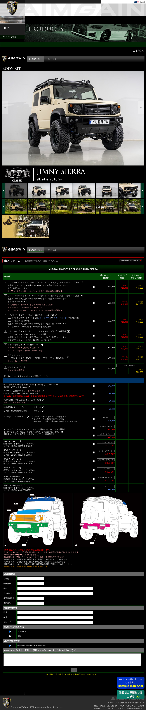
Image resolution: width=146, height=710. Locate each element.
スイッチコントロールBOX (14, 417)
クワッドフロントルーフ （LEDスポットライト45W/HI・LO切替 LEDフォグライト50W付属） (36, 356)
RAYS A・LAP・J (10, 441)
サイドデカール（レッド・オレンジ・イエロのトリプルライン (29, 385)
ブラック (37, 411)
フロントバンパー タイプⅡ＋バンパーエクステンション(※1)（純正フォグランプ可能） (44, 296)
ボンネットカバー (15, 367)
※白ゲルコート (33, 345)
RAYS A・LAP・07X (12, 477)
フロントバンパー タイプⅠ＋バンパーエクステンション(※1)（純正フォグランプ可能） (44, 282)
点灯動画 (64, 331)
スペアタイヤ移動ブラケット (21, 391)
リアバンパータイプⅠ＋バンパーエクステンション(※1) (31, 315)
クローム (37, 407)
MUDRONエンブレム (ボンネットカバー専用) (22, 400)
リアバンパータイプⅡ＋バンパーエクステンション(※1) (31, 331)
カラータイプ (43, 318)
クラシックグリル (15, 345)
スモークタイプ (60, 318)
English (142, 2)
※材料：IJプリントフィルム (15, 387)
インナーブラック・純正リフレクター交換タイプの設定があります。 (31, 432)
